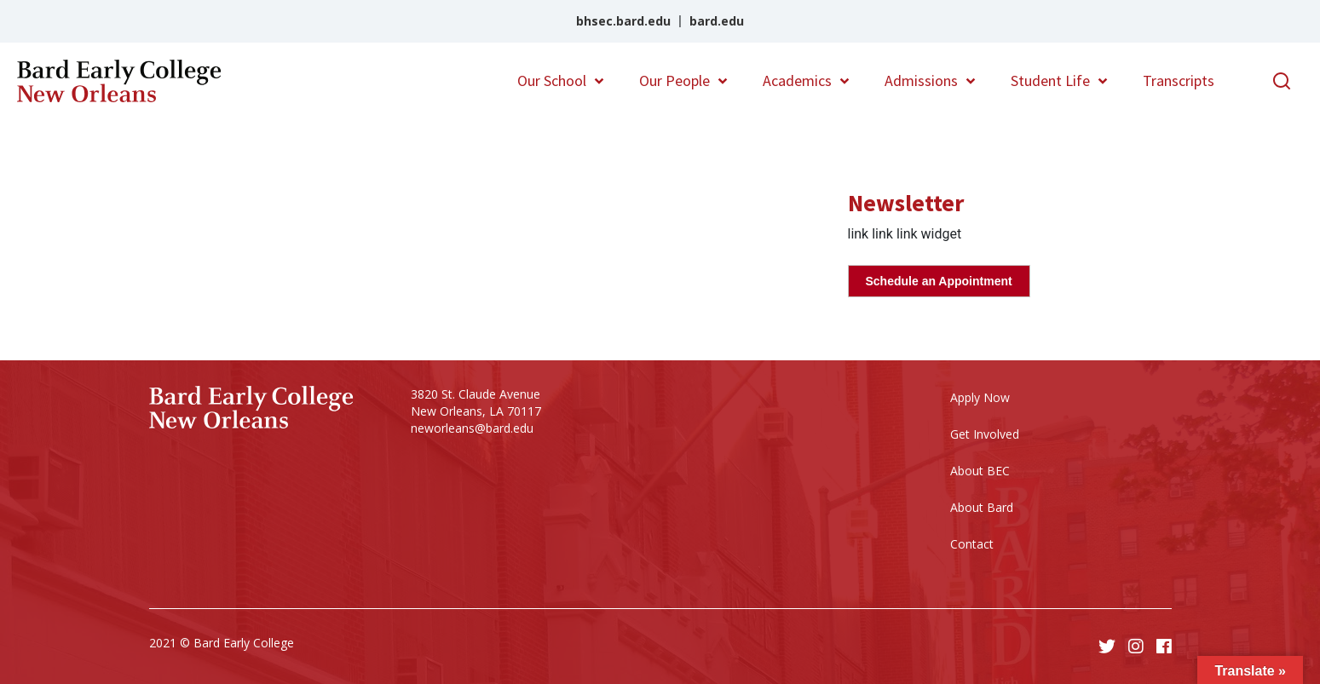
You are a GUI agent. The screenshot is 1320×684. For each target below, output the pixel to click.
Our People (674, 80)
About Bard (981, 507)
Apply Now (980, 397)
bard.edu (716, 21)
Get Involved (984, 434)
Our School (551, 80)
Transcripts (1178, 80)
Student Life (1050, 80)
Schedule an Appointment (939, 281)
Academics (797, 80)
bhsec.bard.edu (623, 21)
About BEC (980, 471)
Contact (972, 544)
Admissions (921, 80)
